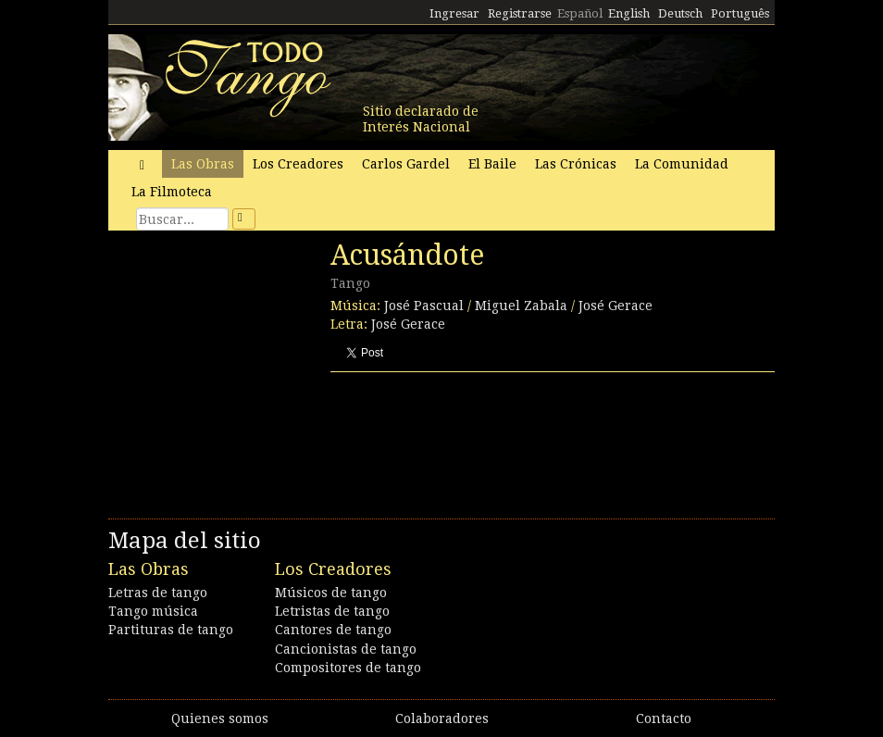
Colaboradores (442, 718)
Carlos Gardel (406, 163)
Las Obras (202, 163)
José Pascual (424, 305)
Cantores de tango (333, 629)
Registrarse (520, 13)
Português (740, 13)
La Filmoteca (171, 191)
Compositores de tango (348, 667)
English (629, 13)
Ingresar (454, 13)
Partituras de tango (170, 629)
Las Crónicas (575, 163)
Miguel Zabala (521, 305)
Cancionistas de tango (346, 649)
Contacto (663, 718)
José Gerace (615, 305)
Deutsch (680, 13)
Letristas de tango (332, 611)
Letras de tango (157, 592)
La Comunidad (681, 163)
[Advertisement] (247, 365)
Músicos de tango (331, 592)
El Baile (492, 163)
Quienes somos (219, 718)
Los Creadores (298, 163)
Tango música (153, 611)
